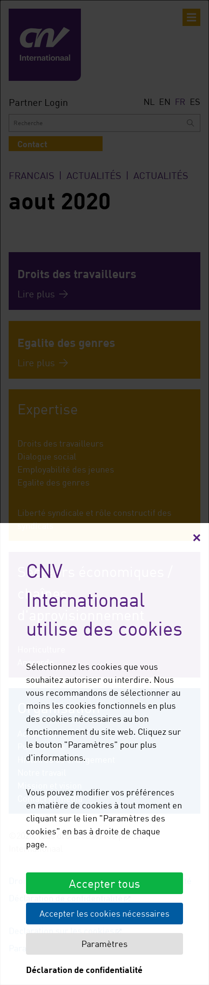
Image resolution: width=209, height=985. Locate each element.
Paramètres (104, 943)
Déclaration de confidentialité (84, 969)
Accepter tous (104, 883)
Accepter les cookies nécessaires (104, 913)
